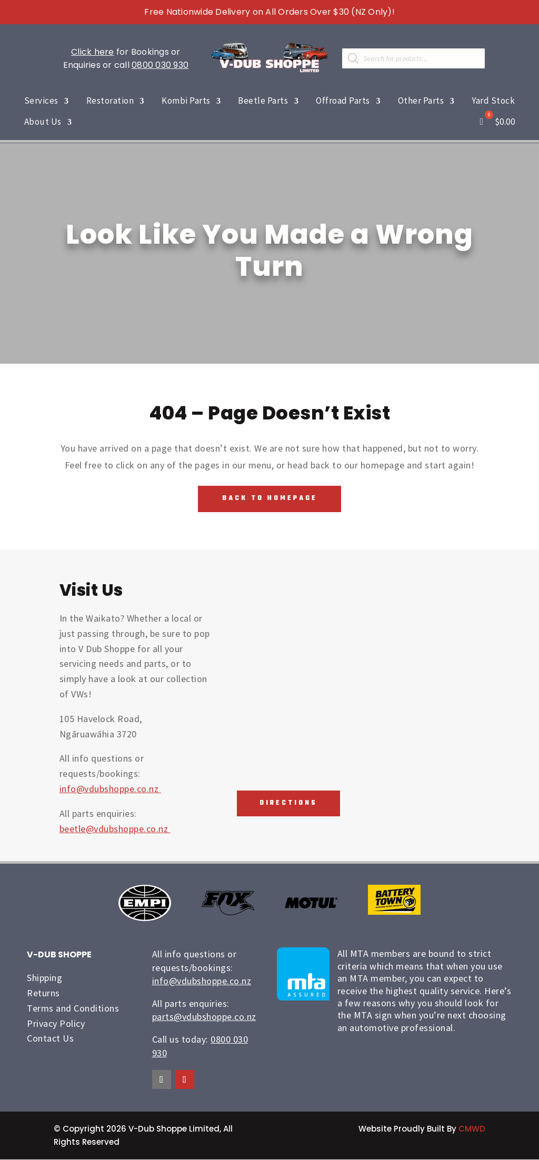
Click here (92, 52)
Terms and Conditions (73, 1009)
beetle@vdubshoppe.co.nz (115, 829)
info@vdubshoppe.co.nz (110, 789)
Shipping (44, 978)
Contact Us (50, 1039)
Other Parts (421, 100)
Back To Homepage (269, 498)
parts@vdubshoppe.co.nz (204, 1017)
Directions (286, 803)
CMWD (471, 1129)
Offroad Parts (343, 100)
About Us (43, 121)
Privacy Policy (56, 1023)
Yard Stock (493, 100)
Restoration (110, 100)
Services (41, 100)
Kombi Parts (186, 100)
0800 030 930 (160, 65)
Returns (43, 993)
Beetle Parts (263, 100)
